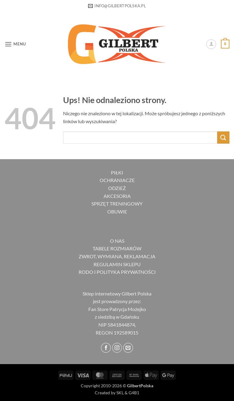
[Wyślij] (223, 137)
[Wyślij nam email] (128, 348)
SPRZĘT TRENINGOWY (117, 203)
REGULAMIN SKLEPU (117, 264)
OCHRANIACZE (117, 180)
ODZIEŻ (117, 188)
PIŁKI (117, 172)
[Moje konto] (211, 44)
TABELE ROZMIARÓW (117, 248)
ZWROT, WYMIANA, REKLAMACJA (117, 256)
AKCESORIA (117, 196)
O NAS (117, 241)
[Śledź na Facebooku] (106, 348)
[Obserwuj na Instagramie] (117, 348)
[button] (15, 44)
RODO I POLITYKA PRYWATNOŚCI (117, 272)
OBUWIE (117, 211)
